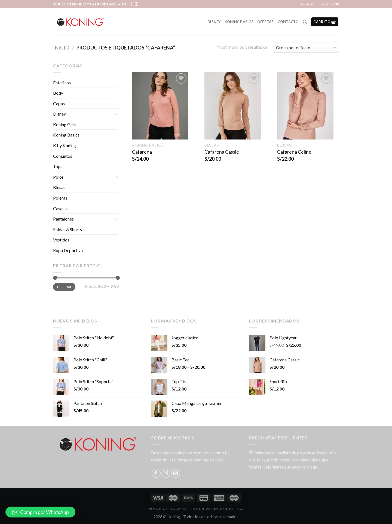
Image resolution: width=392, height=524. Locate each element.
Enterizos (62, 82)
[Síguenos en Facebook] (131, 4)
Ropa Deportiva (68, 250)
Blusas (59, 187)
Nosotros (157, 509)
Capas (59, 103)
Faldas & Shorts (67, 229)
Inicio (61, 48)
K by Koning (64, 145)
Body (58, 92)
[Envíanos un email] (175, 473)
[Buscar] (305, 22)
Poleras (60, 197)
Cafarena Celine (294, 152)
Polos (58, 176)
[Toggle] (116, 114)
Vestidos (61, 239)
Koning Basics (239, 22)
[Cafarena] (160, 105)
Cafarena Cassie (221, 152)
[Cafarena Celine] (305, 105)
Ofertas (265, 22)
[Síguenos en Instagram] (136, 4)
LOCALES (178, 509)
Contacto (288, 22)
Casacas (61, 208)
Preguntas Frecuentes (211, 509)
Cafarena (142, 152)
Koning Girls (64, 124)
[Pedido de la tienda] (306, 47)
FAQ (240, 509)
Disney (214, 22)
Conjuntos (62, 156)
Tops (57, 166)
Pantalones (63, 218)
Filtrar (64, 287)
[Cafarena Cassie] (232, 105)
